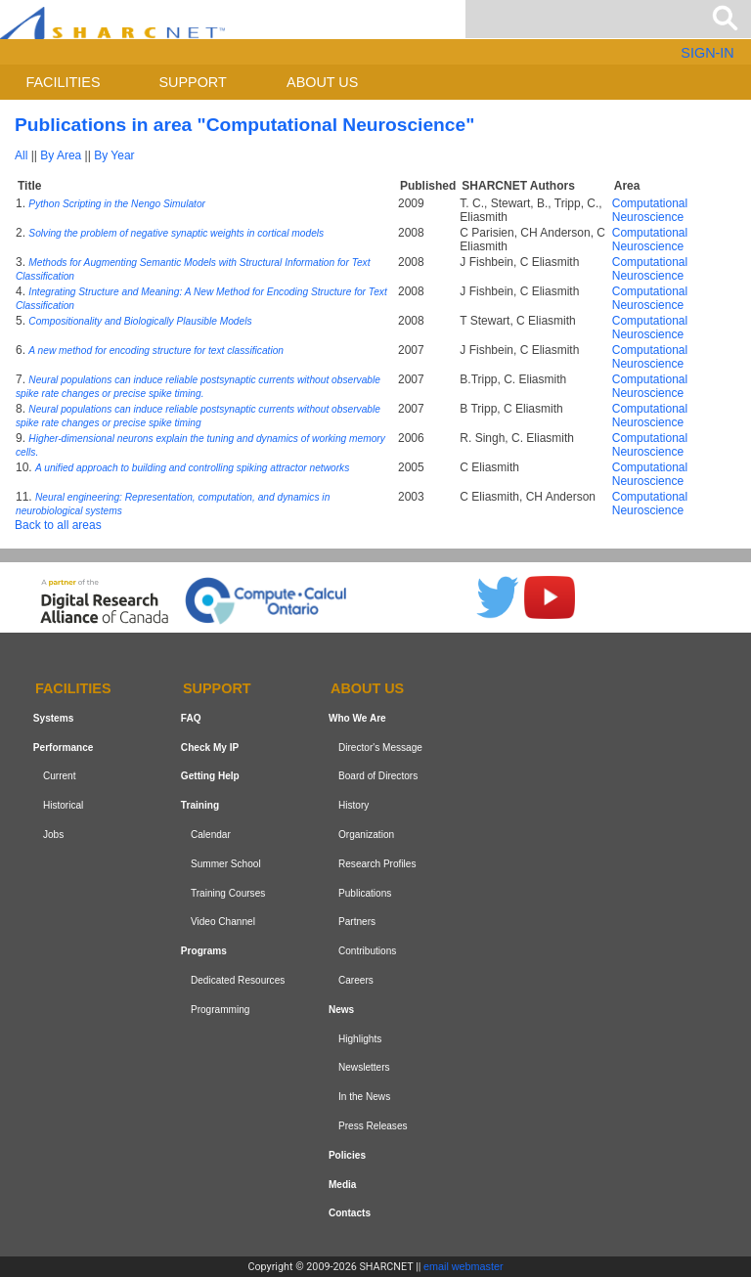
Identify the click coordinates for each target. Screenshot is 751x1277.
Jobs (53, 834)
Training (200, 805)
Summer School (226, 864)
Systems (53, 718)
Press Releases (373, 1126)
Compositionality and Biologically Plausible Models (139, 321)
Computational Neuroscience (649, 210)
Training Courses (228, 893)
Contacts (350, 1213)
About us (322, 82)
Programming (220, 1009)
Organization (366, 834)
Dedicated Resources (238, 980)
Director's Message (380, 747)
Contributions (367, 951)
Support (192, 82)
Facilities (63, 82)
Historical (63, 805)
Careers (356, 980)
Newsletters (364, 1067)
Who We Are (357, 718)
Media (343, 1184)
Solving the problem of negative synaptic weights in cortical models (176, 233)
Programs (204, 951)
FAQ (191, 718)
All (21, 155)
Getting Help (210, 776)
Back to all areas (58, 525)
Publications (364, 893)
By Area (60, 155)
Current (59, 776)
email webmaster (463, 1266)
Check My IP (210, 747)
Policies (347, 1155)
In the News (364, 1096)
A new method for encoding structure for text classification (156, 350)
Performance (63, 747)
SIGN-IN (707, 53)
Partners (357, 922)
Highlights (359, 1039)
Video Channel (223, 922)
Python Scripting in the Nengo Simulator (116, 203)
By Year (114, 155)
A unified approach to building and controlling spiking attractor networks (192, 467)
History (353, 805)
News (341, 1009)
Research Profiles (377, 864)
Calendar (211, 834)
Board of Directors (378, 776)
